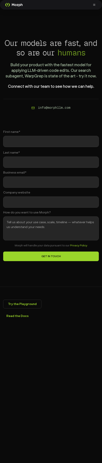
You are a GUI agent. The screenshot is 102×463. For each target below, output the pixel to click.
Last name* (11, 152)
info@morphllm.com (54, 108)
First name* (11, 131)
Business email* (14, 172)
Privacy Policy (78, 245)
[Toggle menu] (95, 5)
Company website (16, 192)
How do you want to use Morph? (27, 212)
